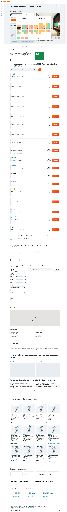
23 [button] (31, 30)
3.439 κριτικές (18, 11)
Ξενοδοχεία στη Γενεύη (31, 492)
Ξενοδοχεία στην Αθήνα (16, 496)
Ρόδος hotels (15, 497)
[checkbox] (15, 299)
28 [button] (27, 33)
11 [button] (20, 28)
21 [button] (27, 30)
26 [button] (22, 33)
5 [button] (22, 26)
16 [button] (39, 28)
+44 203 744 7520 (13, 10)
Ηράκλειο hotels (45, 496)
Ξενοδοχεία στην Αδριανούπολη (48, 493)
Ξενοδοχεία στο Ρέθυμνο (31, 490)
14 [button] (27, 28)
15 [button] (29, 28)
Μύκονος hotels (30, 496)
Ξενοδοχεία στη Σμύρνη (16, 493)
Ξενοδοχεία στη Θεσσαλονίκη (17, 490)
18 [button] (20, 30)
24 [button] (42, 30)
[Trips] (1, 18)
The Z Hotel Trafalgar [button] (26, 435)
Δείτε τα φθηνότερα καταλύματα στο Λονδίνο (53, 422)
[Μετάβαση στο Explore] (1, 11)
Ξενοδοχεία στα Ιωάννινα (16, 492)
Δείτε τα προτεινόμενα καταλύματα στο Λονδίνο (52, 443)
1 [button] (29, 23)
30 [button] (31, 33)
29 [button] (29, 33)
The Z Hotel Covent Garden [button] (40, 435)
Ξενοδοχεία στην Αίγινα (46, 490)
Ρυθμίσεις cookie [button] (13, 239)
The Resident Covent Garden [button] (27, 413)
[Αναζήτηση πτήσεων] (1, 4)
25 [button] (20, 33)
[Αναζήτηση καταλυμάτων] (1, 7)
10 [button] (42, 26)
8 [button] (29, 26)
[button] (2, 1)
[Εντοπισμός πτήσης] (1, 13)
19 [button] (22, 30)
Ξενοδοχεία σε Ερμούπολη (32, 493)
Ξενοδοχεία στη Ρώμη (46, 492)
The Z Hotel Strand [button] (14, 414)
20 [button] (24, 30)
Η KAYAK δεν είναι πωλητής (35, 510)
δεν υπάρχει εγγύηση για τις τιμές (30, 507)
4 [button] (20, 26)
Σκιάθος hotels (45, 497)
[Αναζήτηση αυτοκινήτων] (1, 9)
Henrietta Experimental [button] (39, 455)
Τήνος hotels (30, 497)
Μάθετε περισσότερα (44, 235)
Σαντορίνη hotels (15, 499)
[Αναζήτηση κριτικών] (41, 269)
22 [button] (29, 30)
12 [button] (22, 28)
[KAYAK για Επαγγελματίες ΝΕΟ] (1, 15)
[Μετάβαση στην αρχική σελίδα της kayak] (6, 1)
